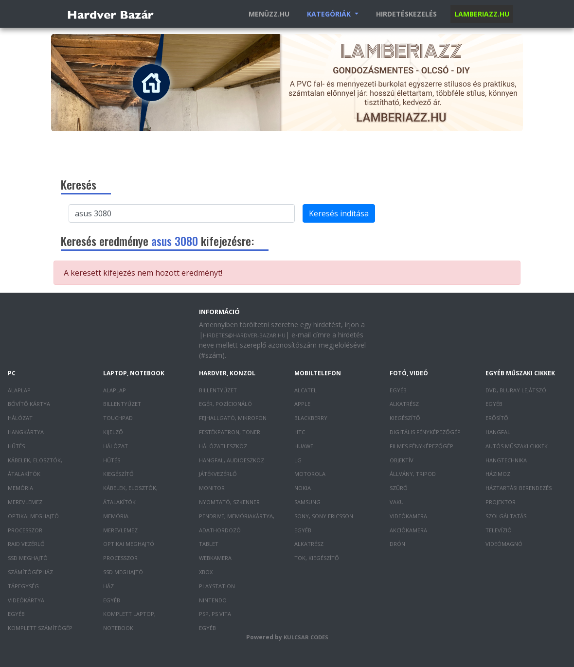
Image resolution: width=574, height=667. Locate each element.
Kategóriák (330, 13)
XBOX (206, 572)
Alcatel (305, 390)
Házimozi (498, 473)
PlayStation (217, 586)
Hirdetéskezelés (406, 13)
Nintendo (213, 600)
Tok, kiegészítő (316, 558)
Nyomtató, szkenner (229, 502)
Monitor (212, 487)
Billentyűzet (122, 403)
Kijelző (113, 432)
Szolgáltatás (505, 516)
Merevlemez (25, 502)
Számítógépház (30, 572)
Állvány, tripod (413, 473)
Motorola (309, 473)
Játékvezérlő (218, 473)
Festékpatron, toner (229, 432)
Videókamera (408, 516)
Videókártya (26, 600)
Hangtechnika (506, 460)
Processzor (25, 530)
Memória (20, 487)
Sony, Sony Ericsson (323, 516)
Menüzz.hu (269, 13)
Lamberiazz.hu (481, 13)
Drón (397, 543)
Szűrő (399, 487)
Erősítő (496, 417)
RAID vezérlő (26, 543)
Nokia (302, 487)
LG (298, 460)
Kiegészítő (118, 473)
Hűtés (16, 446)
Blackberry (310, 417)
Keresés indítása (339, 213)
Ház (108, 586)
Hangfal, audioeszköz (231, 460)
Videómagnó (503, 543)
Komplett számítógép (40, 628)
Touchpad (118, 417)
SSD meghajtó (28, 558)
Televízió (498, 530)
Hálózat (20, 417)
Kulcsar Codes (306, 637)
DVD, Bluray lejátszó (515, 390)
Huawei (304, 446)
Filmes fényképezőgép (421, 446)
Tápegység (23, 586)
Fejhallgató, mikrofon (233, 417)
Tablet (208, 543)
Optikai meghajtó (33, 516)
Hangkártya (26, 432)
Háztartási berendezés (518, 487)
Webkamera (215, 558)
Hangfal (497, 432)
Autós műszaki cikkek (516, 446)
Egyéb (16, 613)
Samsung (307, 502)
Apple (302, 403)
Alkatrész (308, 543)
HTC (299, 432)
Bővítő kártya (29, 403)
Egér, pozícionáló (225, 403)
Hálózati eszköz (223, 446)
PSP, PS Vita (215, 613)
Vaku (397, 502)
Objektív (401, 460)
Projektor (500, 502)
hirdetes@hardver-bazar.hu (244, 335)
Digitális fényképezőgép (425, 432)
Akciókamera (408, 530)
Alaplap (19, 390)
